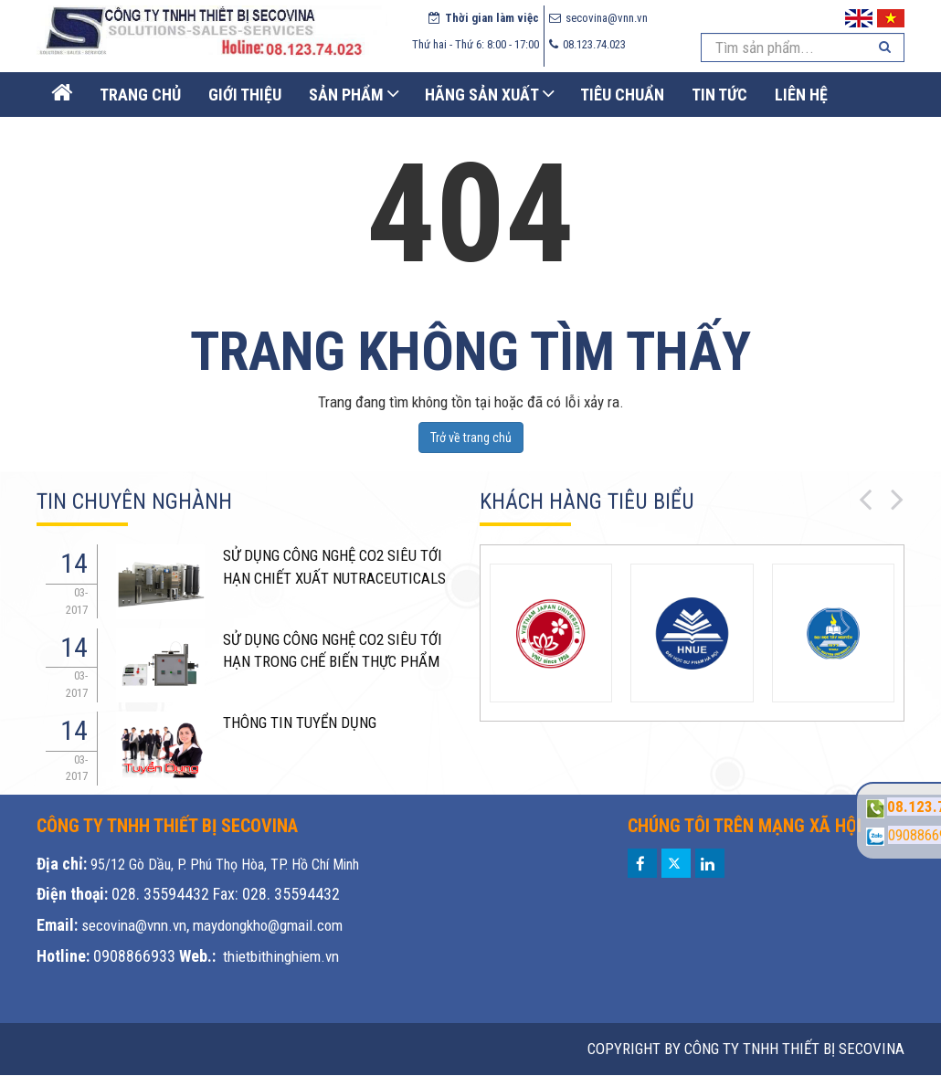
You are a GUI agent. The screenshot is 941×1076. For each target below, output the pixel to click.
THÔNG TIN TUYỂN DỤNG (299, 722)
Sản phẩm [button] (346, 94)
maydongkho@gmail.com (268, 925)
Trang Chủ (140, 94)
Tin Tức (719, 94)
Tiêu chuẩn (622, 94)
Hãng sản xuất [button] (482, 94)
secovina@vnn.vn (133, 925)
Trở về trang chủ (471, 437)
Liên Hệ (801, 94)
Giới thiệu (244, 94)
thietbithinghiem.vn (281, 956)
